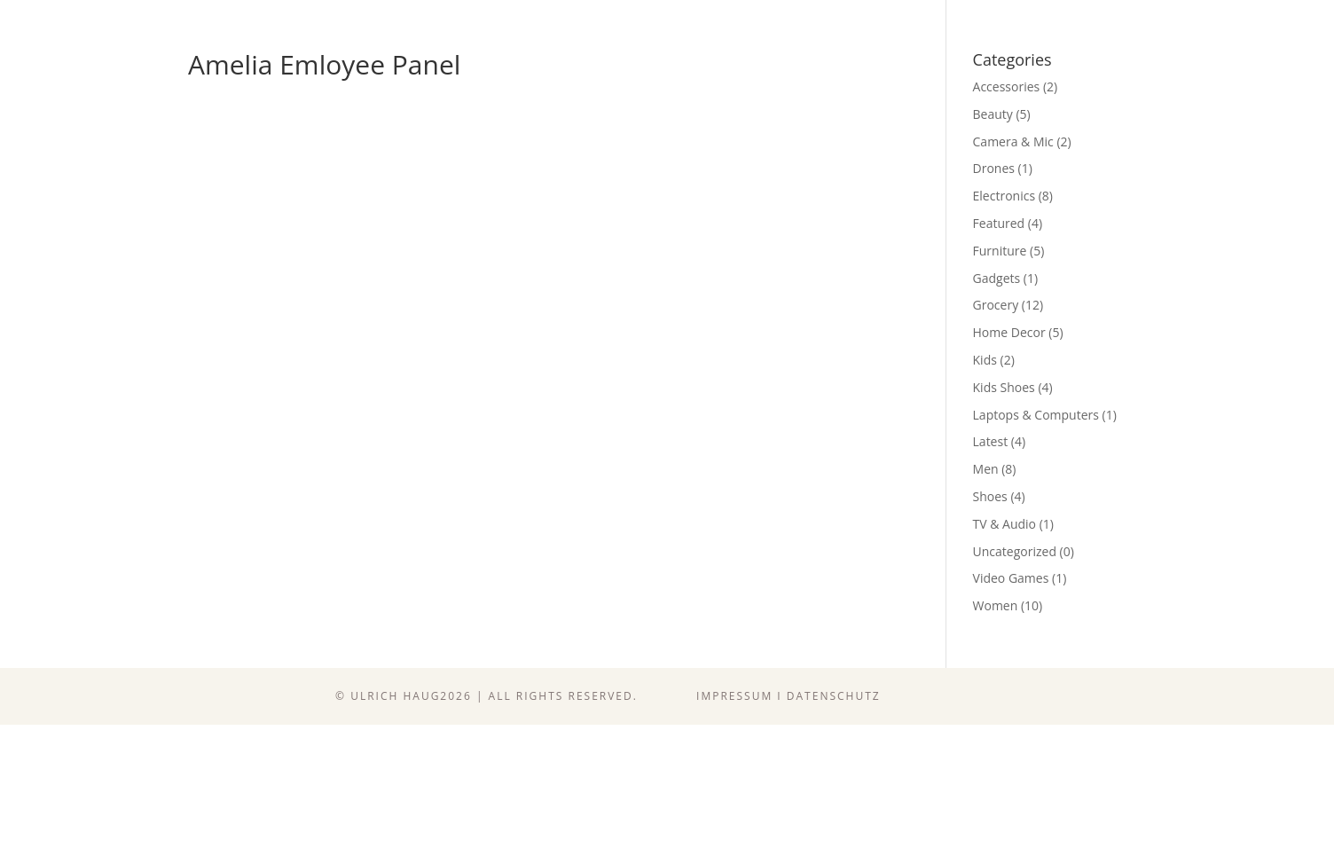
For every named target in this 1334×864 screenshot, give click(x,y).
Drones (994, 168)
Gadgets (997, 278)
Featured (999, 223)
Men (986, 468)
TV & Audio (1005, 523)
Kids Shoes (1004, 387)
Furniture (1000, 250)
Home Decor (1009, 332)
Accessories (1006, 86)
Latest (990, 441)
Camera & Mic (1013, 141)
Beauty (993, 114)
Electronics (1004, 195)
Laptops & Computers (1036, 414)
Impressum (734, 695)
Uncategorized (1014, 551)
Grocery (996, 304)
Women (995, 605)
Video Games (1011, 577)
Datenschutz (834, 695)
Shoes (990, 496)
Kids (985, 359)
